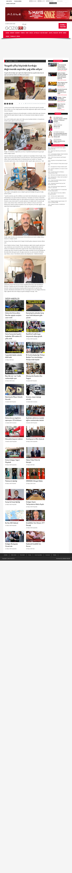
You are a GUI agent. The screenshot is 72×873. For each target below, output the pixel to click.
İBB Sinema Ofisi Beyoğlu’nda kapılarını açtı (57, 114)
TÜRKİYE (16, 61)
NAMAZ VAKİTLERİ (10, 3)
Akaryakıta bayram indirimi (14, 423)
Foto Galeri (22, 555)
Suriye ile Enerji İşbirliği (12, 486)
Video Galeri (13, 555)
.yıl (24, 24)
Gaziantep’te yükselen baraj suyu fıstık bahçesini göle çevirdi (35, 295)
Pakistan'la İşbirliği (11, 465)
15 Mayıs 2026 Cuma (10, 23)
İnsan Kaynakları (38, 555)
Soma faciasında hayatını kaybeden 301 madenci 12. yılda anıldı (13, 316)
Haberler (10, 61)
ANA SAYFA (9, 1)
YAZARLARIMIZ (17, 1)
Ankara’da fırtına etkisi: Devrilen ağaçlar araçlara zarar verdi (13, 295)
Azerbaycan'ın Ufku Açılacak (35, 423)
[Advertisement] (21, 48)
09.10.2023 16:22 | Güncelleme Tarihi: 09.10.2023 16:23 (35, 103)
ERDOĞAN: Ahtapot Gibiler (34, 465)
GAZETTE (12, 558)
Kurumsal (48, 555)
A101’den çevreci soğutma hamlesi (56, 135)
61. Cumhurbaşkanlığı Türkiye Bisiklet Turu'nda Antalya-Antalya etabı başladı (35, 337)
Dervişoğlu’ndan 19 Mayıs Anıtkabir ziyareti (57, 105)
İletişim (54, 555)
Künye (29, 555)
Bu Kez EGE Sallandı (11, 507)
